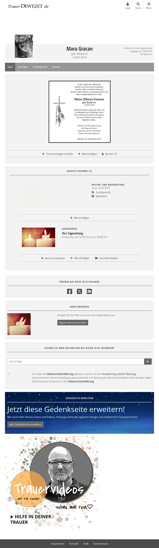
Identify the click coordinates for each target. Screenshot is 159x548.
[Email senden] (75, 361)
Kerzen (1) (109, 154)
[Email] (89, 291)
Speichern (99, 196)
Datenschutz (100, 543)
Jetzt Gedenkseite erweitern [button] (25, 424)
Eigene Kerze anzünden (72, 322)
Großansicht (101, 192)
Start (10, 67)
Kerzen (56, 67)
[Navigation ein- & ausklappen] (148, 5)
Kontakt (73, 543)
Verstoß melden (106, 258)
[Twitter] (79, 291)
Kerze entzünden (53, 258)
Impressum (57, 543)
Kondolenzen (40, 67)
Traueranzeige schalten (57, 154)
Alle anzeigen (87, 154)
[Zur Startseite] (28, 5)
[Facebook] (69, 291)
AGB (85, 543)
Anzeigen (23, 67)
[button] (148, 361)
